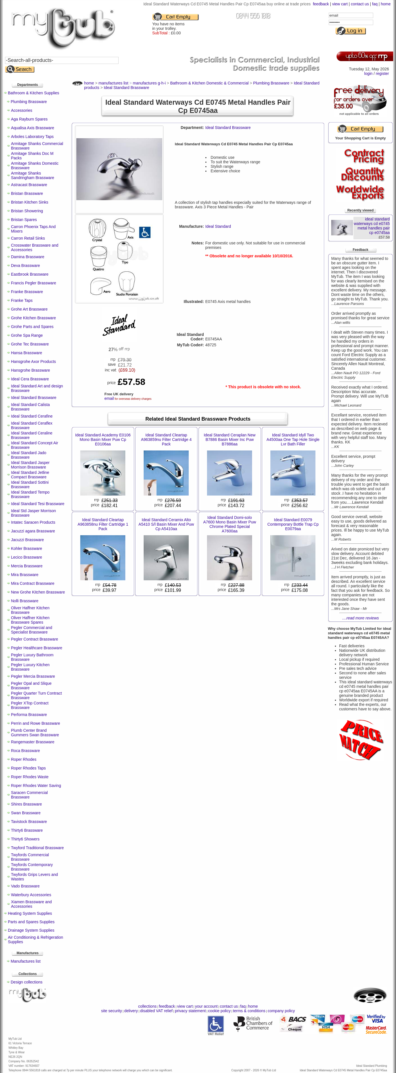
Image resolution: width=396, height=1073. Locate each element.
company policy (281, 1011)
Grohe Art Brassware (29, 309)
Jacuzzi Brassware (27, 539)
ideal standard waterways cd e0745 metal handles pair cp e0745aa (372, 226)
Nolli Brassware (24, 601)
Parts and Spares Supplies (31, 922)
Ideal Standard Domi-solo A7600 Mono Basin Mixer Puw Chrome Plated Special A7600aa (229, 524)
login (368, 73)
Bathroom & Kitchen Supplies (33, 93)
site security (111, 1011)
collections (147, 1006)
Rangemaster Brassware (32, 742)
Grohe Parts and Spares (32, 326)
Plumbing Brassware (29, 101)
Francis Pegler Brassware (33, 283)
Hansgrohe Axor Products (33, 361)
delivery (131, 1011)
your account (206, 1006)
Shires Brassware (26, 804)
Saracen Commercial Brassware (29, 794)
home (386, 4)
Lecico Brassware (26, 557)
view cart (340, 4)
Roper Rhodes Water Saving (36, 785)
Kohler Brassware (26, 548)
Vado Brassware (25, 886)
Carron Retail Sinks (28, 238)
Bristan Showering (27, 211)
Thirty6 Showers (25, 839)
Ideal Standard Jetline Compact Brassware (30, 474)
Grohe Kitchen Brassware (33, 318)
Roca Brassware (25, 750)
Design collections (27, 982)
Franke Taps (22, 300)
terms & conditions (249, 1011)
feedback (321, 4)
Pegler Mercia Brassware (33, 676)
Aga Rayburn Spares (29, 119)
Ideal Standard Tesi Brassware (37, 503)
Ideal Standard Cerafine (32, 416)
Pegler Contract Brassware (34, 639)
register (382, 73)
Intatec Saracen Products (33, 522)
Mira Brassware (24, 574)
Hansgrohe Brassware (30, 370)
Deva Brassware (25, 265)
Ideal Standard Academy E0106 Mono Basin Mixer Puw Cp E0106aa (103, 439)
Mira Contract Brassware (32, 583)
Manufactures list (26, 961)
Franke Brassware (27, 291)
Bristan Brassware (27, 193)
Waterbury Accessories (31, 895)
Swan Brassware (26, 813)
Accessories (21, 110)
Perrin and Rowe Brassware (35, 723)
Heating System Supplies (30, 913)
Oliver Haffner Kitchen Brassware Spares (30, 619)
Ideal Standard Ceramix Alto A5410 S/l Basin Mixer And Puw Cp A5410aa (166, 524)
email (109, 398)
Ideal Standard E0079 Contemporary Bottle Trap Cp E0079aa (293, 524)
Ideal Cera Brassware (30, 379)
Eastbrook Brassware (29, 274)
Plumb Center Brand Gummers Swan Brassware (35, 732)
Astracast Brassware (29, 184)
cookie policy (219, 1011)
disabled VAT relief (156, 1011)
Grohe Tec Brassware (30, 344)
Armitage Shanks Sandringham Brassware (32, 175)
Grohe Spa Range (27, 335)
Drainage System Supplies (31, 930)
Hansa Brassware (26, 353)
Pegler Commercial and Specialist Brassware (31, 629)
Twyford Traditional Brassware (37, 848)
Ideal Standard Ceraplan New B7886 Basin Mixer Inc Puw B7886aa (229, 439)
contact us (360, 4)
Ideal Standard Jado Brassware (28, 454)
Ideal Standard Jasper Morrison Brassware (30, 464)
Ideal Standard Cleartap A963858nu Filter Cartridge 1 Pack (102, 524)
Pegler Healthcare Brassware (36, 648)
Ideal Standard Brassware (33, 397)
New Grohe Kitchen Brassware (38, 592)
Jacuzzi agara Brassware (33, 531)
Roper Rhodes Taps (28, 768)
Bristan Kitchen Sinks (29, 202)
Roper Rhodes (23, 759)
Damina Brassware (27, 257)
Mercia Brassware (27, 566)
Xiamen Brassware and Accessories (31, 904)
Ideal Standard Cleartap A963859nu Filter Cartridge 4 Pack (166, 439)
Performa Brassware (29, 714)
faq (374, 4)
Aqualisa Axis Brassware (32, 128)
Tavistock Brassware (29, 821)
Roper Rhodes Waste (29, 777)
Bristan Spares (24, 219)
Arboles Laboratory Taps (32, 136)
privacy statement (190, 1011)
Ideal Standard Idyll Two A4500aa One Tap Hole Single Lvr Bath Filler (292, 439)
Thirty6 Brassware (27, 830)
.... (360, 618)
